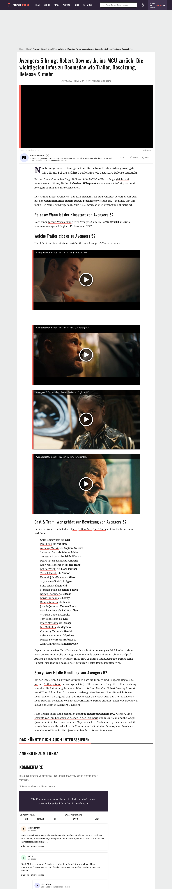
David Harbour (48, 610)
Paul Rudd (46, 544)
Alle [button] (26, 819)
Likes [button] (97, 819)
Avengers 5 (63, 196)
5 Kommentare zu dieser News (37, 786)
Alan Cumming (49, 643)
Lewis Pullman (49, 598)
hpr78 (30, 856)
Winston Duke (48, 614)
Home (21, 49)
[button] (134, 157)
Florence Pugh (48, 589)
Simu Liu (45, 585)
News (28, 49)
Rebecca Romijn (49, 635)
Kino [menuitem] (77, 4)
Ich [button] (55, 819)
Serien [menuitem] (47, 4)
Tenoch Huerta (48, 573)
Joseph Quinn (48, 606)
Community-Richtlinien (52, 775)
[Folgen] (47, 155)
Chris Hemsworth (50, 539)
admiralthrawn (34, 827)
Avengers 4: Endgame (46, 187)
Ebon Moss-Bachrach (52, 564)
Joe (36, 684)
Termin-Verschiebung (60, 222)
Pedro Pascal (47, 560)
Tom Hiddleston (49, 618)
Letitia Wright (48, 569)
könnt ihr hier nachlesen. (74, 803)
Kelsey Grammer (50, 593)
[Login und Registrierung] (142, 5)
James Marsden (49, 623)
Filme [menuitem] (38, 4)
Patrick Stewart (49, 639)
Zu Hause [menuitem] (87, 4)
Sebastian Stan (48, 552)
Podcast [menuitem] (67, 4)
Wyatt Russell (48, 581)
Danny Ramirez (49, 602)
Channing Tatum (49, 631)
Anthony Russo (52, 684)
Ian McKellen (48, 627)
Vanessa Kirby (48, 556)
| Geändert (55, 887)
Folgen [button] (34, 846)
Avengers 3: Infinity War (115, 183)
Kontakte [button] (40, 819)
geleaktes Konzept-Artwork (68, 700)
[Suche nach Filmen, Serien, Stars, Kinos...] (118, 5)
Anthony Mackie (49, 548)
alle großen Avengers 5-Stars (89, 529)
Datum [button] (75, 819)
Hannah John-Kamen (52, 577)
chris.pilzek (46, 884)
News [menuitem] (56, 4)
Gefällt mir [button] (25, 846)
